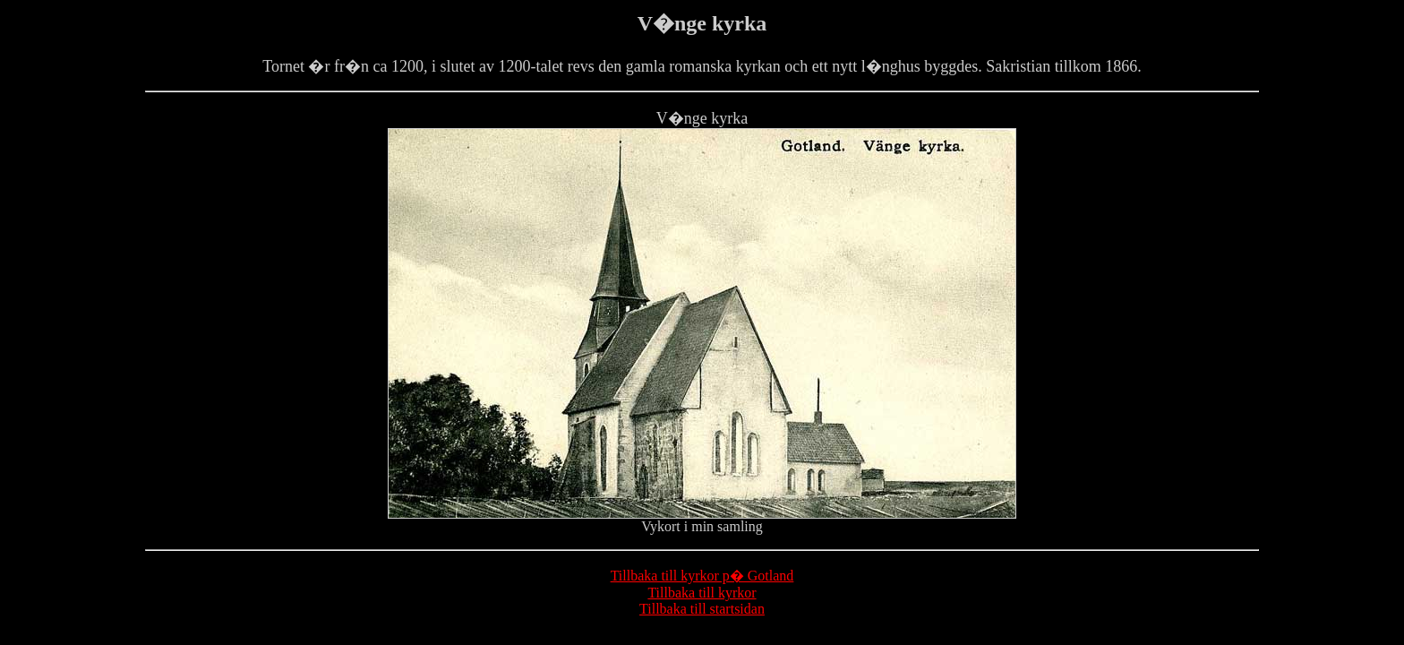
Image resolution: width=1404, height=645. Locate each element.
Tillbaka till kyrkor (701, 592)
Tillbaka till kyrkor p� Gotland (702, 575)
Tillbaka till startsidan (702, 608)
